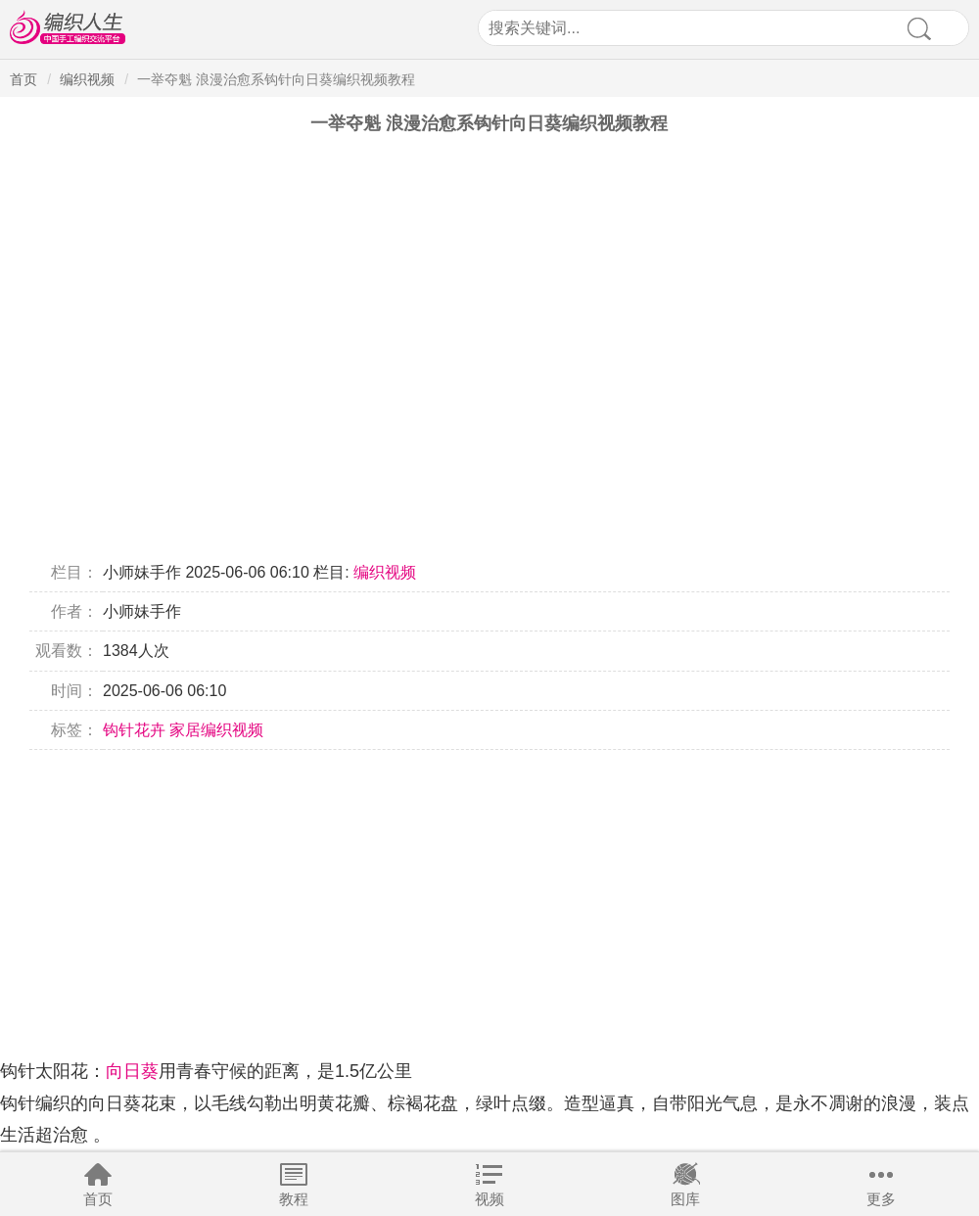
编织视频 (87, 79)
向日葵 (132, 1071)
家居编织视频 (216, 730)
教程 (293, 1199)
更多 (881, 1199)
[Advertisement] (489, 887)
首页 (98, 1199)
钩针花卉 (134, 730)
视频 (489, 1199)
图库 (685, 1199)
